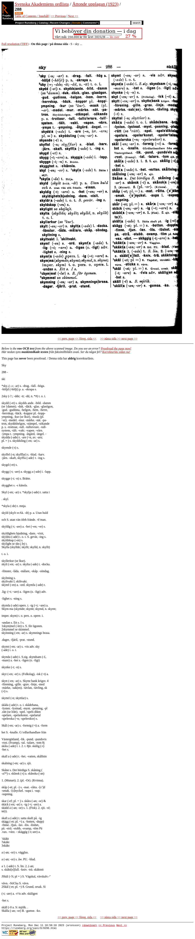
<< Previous (58, 16)
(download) (89, 925)
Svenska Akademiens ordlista (42, 4)
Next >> (73, 16)
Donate (76, 22)
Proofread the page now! (116, 348)
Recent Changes (60, 22)
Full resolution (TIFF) (15, 44)
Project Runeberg (25, 22)
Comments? (90, 22)
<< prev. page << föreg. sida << (77, 338)
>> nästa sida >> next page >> (118, 338)
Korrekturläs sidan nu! (116, 352)
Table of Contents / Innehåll (32, 16)
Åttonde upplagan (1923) (95, 4)
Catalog (43, 22)
